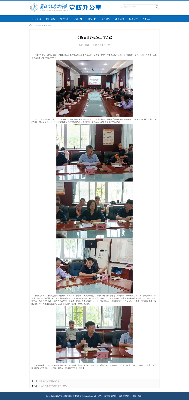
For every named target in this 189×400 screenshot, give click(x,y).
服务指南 (119, 19)
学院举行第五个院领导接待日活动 (53, 386)
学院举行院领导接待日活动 (50, 381)
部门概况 (50, 19)
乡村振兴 (105, 19)
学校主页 (147, 19)
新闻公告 (47, 26)
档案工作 (92, 19)
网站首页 (36, 19)
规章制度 (64, 19)
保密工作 (78, 19)
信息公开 (133, 19)
